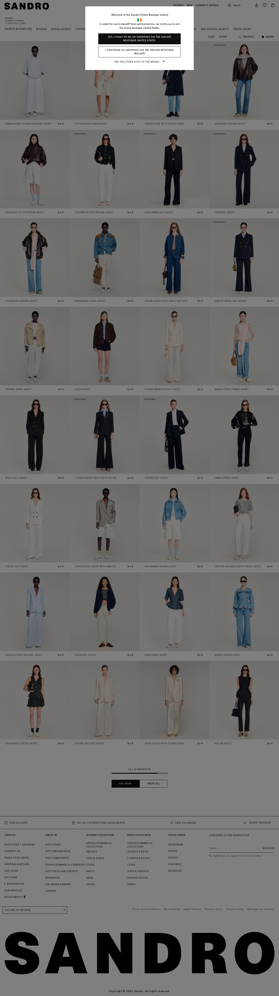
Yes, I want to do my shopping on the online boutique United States (139, 39)
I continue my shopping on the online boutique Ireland (139, 52)
